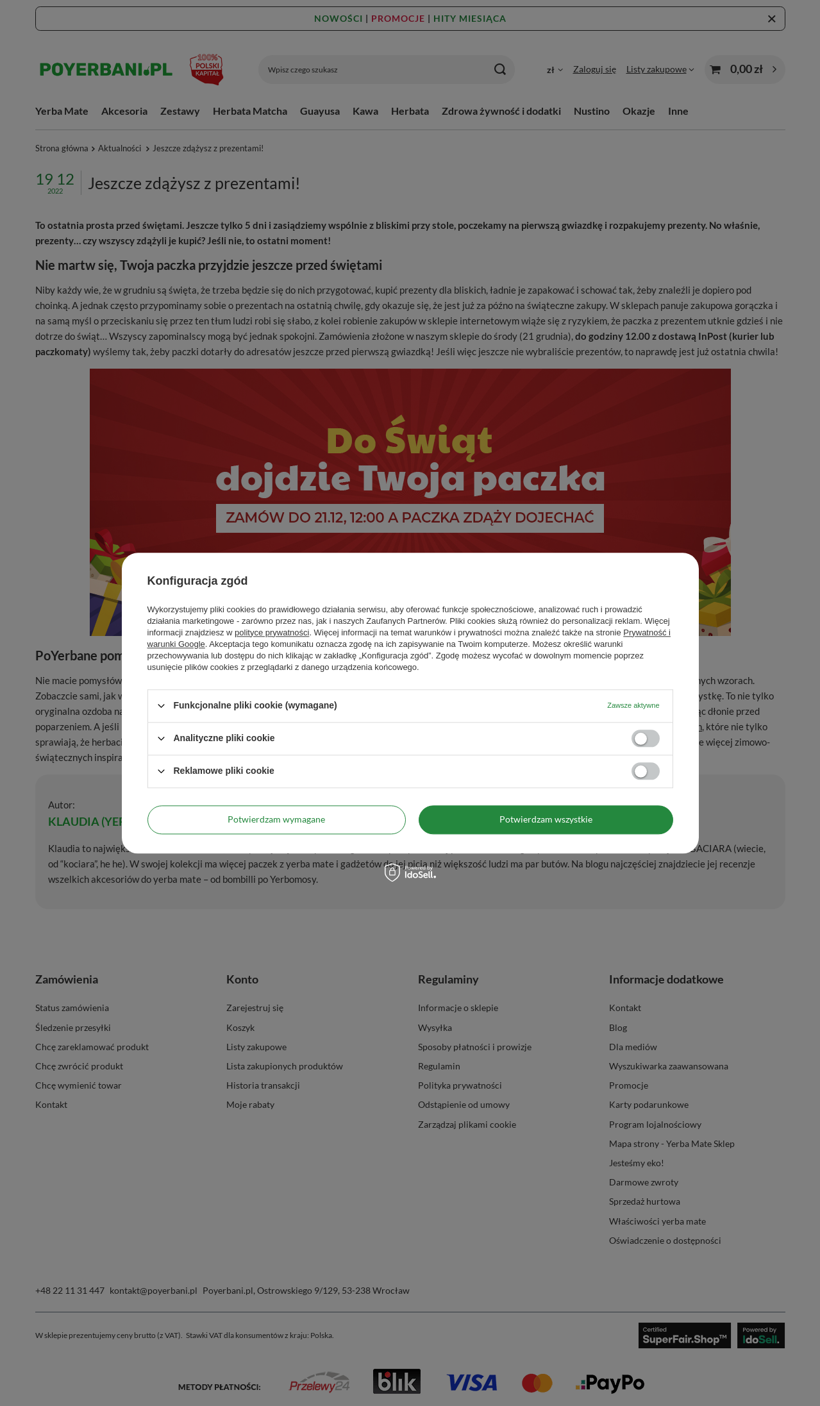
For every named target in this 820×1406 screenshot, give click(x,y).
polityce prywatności (272, 632)
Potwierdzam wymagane (276, 819)
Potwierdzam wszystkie (545, 819)
